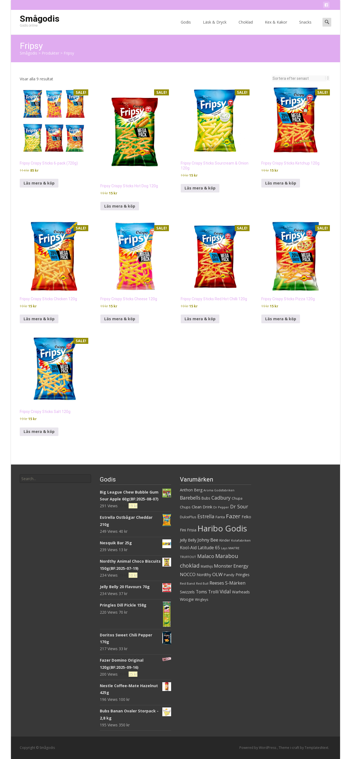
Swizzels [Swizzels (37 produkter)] (187, 591)
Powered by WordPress (258, 747)
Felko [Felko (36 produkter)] (246, 516)
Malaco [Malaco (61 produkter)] (205, 556)
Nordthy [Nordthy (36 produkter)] (204, 574)
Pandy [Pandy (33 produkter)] (229, 574)
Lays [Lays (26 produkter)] (224, 548)
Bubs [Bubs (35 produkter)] (206, 498)
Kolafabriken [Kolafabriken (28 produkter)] (241, 540)
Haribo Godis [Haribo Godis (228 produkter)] (222, 528)
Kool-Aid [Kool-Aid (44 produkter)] (188, 548)
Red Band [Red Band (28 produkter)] (187, 583)
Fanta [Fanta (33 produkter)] (220, 516)
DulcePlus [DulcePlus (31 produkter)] (188, 517)
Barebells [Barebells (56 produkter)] (190, 497)
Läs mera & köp (39, 183)
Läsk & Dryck (215, 27)
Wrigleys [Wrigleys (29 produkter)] (201, 599)
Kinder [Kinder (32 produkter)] (224, 540)
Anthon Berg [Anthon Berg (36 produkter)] (191, 489)
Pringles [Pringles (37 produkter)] (243, 574)
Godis (186, 27)
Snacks (305, 27)
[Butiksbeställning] (299, 78)
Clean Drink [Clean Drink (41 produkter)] (202, 506)
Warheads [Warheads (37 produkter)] (241, 591)
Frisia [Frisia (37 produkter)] (191, 530)
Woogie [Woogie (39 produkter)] (187, 599)
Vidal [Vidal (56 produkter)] (225, 591)
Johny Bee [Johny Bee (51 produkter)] (207, 540)
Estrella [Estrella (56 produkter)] (205, 516)
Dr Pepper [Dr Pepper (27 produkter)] (221, 507)
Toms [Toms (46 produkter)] (201, 592)
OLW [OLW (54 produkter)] (217, 574)
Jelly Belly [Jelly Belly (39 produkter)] (188, 540)
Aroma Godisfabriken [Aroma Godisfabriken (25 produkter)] (218, 490)
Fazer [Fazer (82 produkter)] (233, 516)
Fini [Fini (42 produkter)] (183, 530)
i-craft (295, 747)
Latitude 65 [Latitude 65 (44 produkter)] (209, 548)
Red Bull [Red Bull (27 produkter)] (202, 583)
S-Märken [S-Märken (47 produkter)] (235, 583)
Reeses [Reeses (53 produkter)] (217, 583)
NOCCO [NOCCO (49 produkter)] (188, 574)
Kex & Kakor (276, 27)
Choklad (246, 27)
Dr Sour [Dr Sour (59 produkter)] (239, 506)
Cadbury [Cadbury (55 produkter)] (221, 497)
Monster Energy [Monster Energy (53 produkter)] (231, 566)
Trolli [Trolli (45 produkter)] (213, 592)
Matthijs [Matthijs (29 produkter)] (207, 566)
